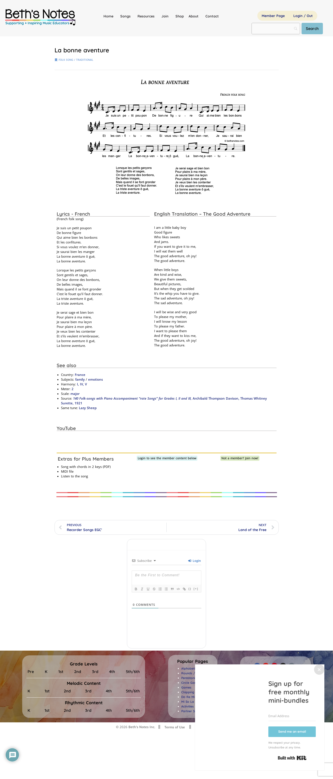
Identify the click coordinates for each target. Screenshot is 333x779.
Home (109, 16)
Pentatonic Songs (193, 678)
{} (189, 588)
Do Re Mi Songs (193, 697)
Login (194, 561)
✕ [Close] (319, 669)
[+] (196, 588)
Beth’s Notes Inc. (141, 727)
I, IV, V (82, 384)
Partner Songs (191, 711)
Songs (126, 16)
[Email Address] (292, 716)
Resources (147, 16)
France (80, 374)
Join (166, 16)
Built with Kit (292, 758)
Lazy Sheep (88, 408)
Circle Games (190, 683)
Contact (212, 16)
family (80, 379)
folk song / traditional (76, 60)
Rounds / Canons (194, 673)
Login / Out (303, 16)
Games (186, 687)
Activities (187, 706)
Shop (179, 16)
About (195, 16)
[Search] (312, 28)
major (75, 393)
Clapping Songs (192, 692)
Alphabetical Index (194, 668)
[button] (192, 661)
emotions (95, 379)
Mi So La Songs (192, 702)
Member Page (273, 16)
